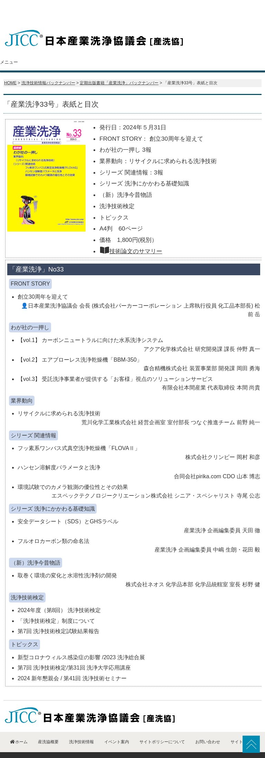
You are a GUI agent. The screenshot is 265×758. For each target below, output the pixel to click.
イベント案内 (197, 49)
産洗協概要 (62, 49)
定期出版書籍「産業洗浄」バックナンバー (119, 69)
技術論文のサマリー (130, 237)
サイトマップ (242, 728)
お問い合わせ (242, 49)
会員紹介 (107, 49)
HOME (10, 69)
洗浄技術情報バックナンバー (48, 69)
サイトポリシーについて (162, 728)
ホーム (20, 49)
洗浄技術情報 (152, 49)
